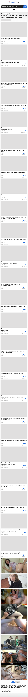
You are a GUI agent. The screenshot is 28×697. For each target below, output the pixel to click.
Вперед (17, 682)
